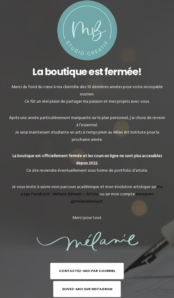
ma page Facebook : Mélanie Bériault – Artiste (92, 190)
